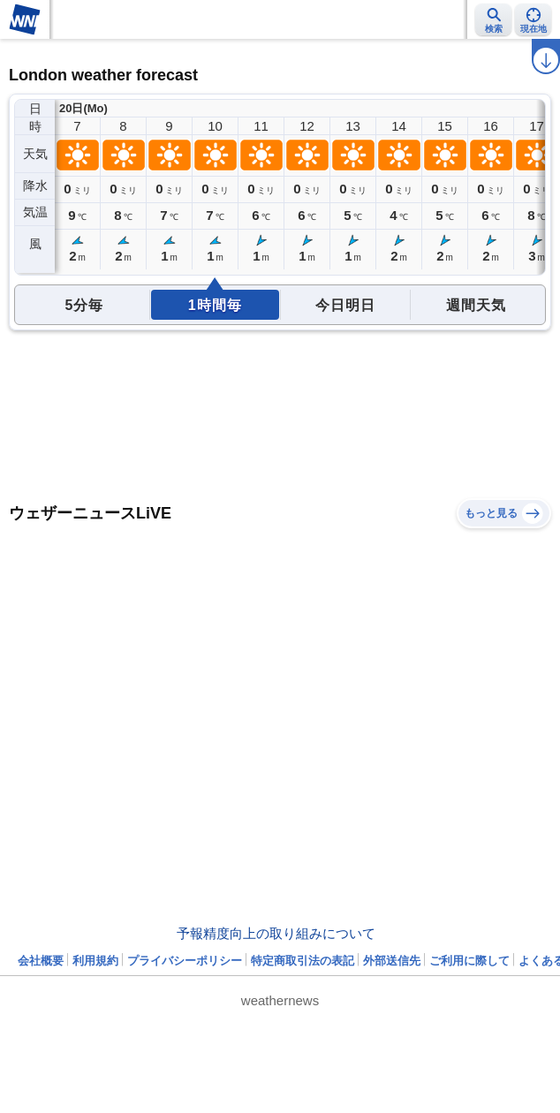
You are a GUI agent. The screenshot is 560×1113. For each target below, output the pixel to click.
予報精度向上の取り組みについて (276, 933)
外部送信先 (391, 960)
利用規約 (95, 960)
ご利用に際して (469, 960)
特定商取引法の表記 (302, 960)
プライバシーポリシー (184, 960)
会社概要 (41, 960)
